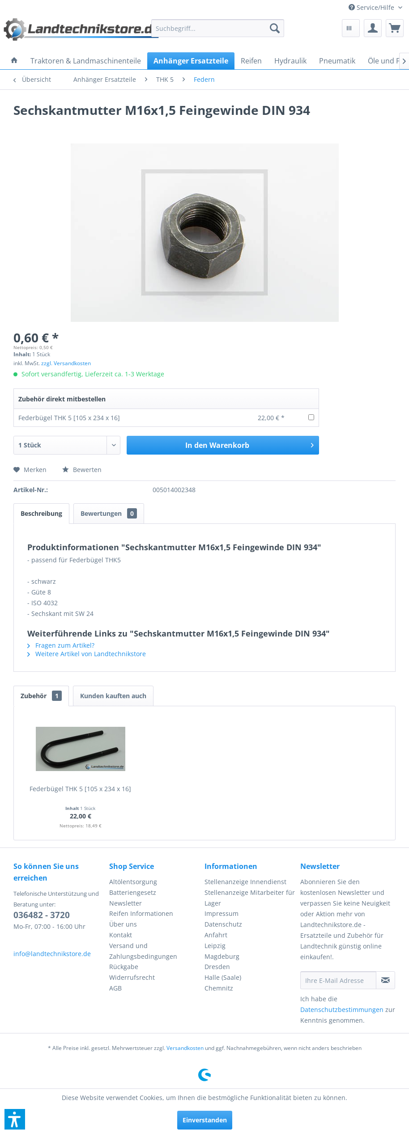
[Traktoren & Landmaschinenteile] (85, 60)
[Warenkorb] (395, 28)
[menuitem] (375, 7)
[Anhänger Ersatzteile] (190, 60)
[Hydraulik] (290, 60)
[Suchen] (274, 28)
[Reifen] (251, 60)
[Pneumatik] (337, 60)
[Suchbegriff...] (217, 28)
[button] (14, 1119)
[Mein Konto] (373, 28)
